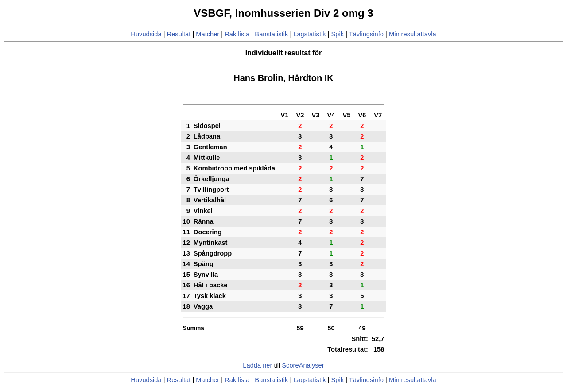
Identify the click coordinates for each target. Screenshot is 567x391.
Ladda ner (257, 365)
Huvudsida (146, 34)
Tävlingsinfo (366, 34)
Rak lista (237, 34)
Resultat (179, 34)
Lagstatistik (309, 34)
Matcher (207, 34)
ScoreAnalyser (303, 365)
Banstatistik (271, 34)
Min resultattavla (412, 34)
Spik (337, 34)
